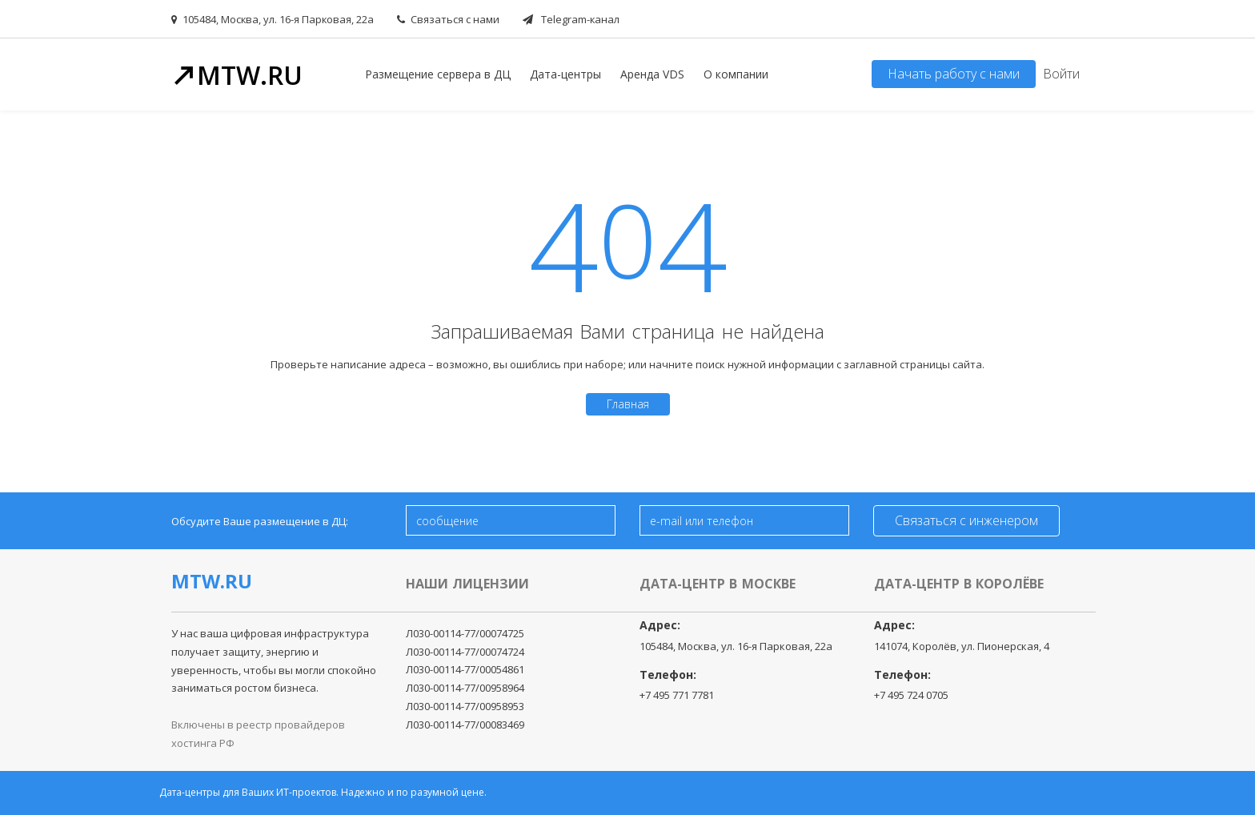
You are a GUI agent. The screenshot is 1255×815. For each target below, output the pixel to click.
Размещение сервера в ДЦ (438, 74)
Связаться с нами (448, 19)
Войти (1061, 73)
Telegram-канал (571, 19)
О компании (736, 74)
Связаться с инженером (966, 520)
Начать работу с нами (954, 73)
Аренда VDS (652, 74)
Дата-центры (565, 74)
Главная (628, 404)
